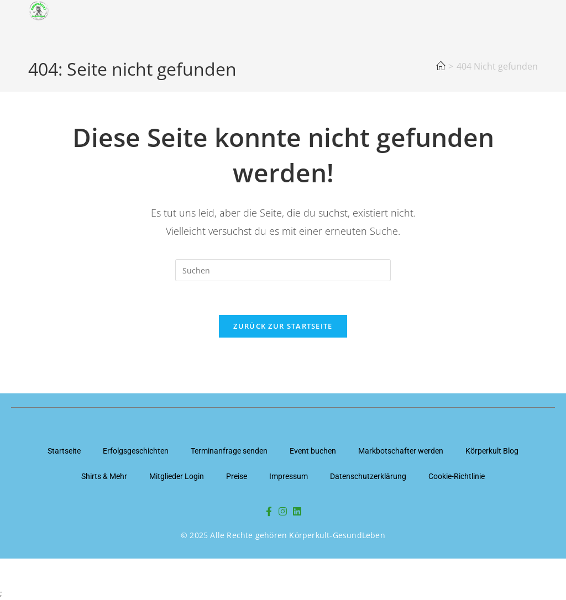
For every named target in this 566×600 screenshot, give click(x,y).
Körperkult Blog (491, 450)
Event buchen (313, 450)
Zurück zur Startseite (282, 326)
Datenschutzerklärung (368, 476)
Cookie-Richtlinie (456, 476)
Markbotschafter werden (400, 450)
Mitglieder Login (176, 476)
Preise (236, 476)
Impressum (288, 476)
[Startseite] (440, 66)
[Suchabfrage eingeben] (283, 270)
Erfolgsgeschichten (136, 450)
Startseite (64, 450)
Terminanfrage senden (229, 450)
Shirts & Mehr (104, 476)
